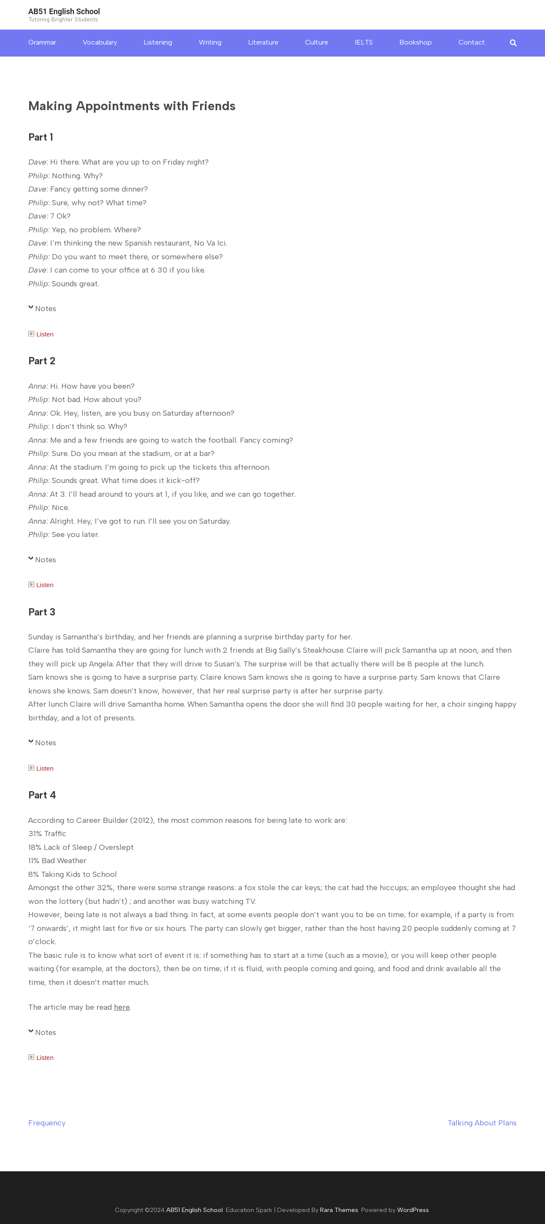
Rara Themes (339, 1210)
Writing (210, 42)
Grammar (42, 42)
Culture (316, 42)
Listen (41, 334)
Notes (45, 308)
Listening (158, 42)
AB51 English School (64, 11)
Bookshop (415, 42)
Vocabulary (100, 42)
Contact (471, 42)
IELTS (364, 42)
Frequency (47, 1123)
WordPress (413, 1210)
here (121, 1007)
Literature (263, 42)
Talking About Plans (482, 1123)
